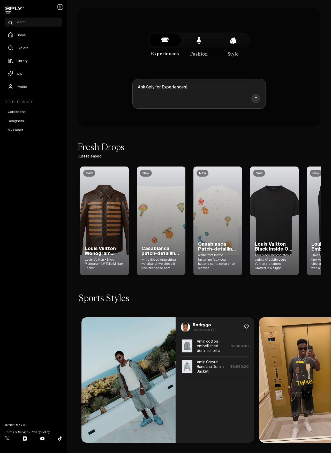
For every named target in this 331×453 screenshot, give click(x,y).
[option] (86, 221)
